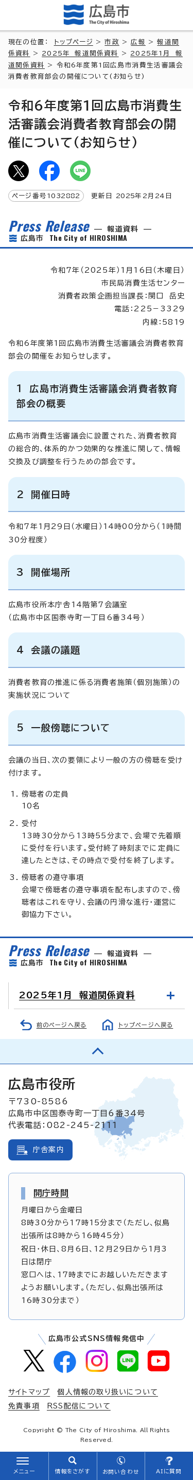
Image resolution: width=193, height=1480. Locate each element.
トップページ (73, 42)
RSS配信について (79, 1405)
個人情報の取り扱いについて (107, 1392)
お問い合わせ (120, 1471)
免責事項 (24, 1405)
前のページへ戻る (62, 1025)
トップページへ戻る (145, 1025)
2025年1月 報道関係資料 (77, 995)
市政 (111, 42)
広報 (138, 42)
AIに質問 (169, 1471)
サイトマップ (29, 1392)
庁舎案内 (48, 1149)
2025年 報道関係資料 (80, 53)
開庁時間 (51, 1193)
